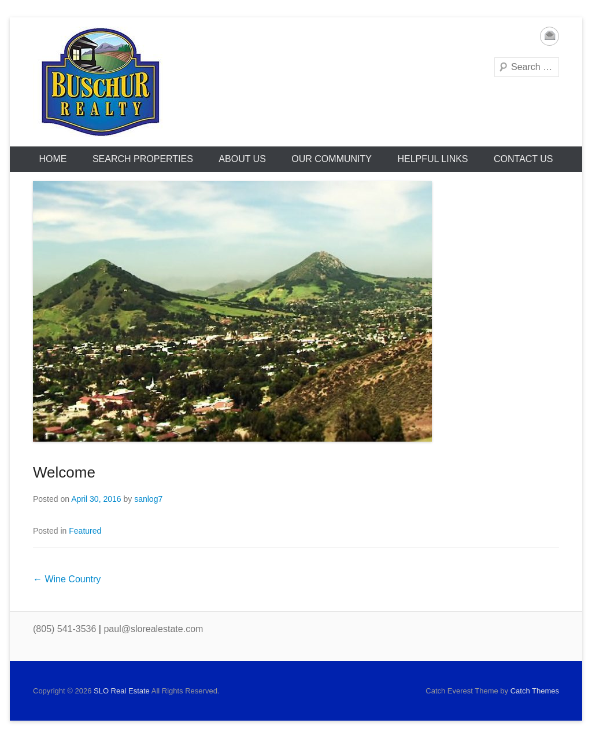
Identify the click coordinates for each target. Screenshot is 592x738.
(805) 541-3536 (64, 629)
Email (549, 36)
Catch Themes (534, 690)
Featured (85, 530)
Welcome (64, 472)
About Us (242, 159)
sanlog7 (148, 499)
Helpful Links (432, 159)
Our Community (331, 159)
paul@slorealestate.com (153, 629)
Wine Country (67, 579)
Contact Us (523, 159)
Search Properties (142, 159)
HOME (52, 159)
